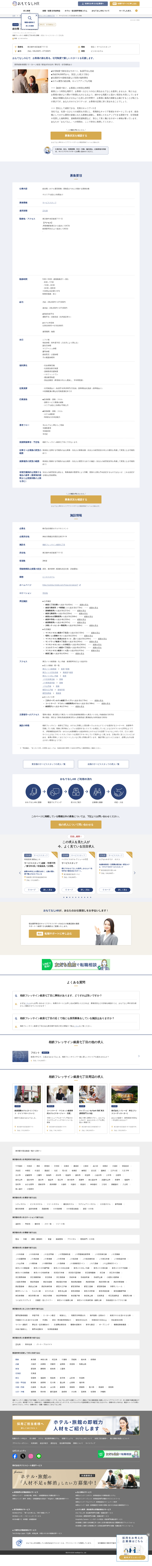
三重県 (62, 1369)
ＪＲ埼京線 (60, 1259)
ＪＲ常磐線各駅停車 (82, 1254)
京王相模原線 (35, 1277)
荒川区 (64, 1171)
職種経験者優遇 (120, 1325)
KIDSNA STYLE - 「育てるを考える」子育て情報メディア (31, 1513)
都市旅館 (118, 1204)
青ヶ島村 (18, 1189)
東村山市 (18, 1180)
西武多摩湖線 (119, 1282)
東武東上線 (88, 1296)
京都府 (52, 1364)
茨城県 (73, 1360)
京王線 (102, 1273)
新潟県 (33, 1383)
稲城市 (127, 1180)
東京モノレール (21, 1291)
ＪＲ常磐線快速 (64, 1254)
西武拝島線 (34, 1282)
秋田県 (81, 1378)
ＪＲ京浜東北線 (48, 679)
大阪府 (33, 1364)
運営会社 (54, 1443)
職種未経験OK (76, 1325)
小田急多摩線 (20, 1282)
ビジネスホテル (48, 577)
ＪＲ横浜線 (32, 1263)
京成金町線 (85, 1277)
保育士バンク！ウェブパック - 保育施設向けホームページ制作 (96, 1502)
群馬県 (93, 1360)
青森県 (52, 1378)
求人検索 (26, 11)
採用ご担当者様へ (101, 1438)
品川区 (95, 1166)
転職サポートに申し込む (125, 3)
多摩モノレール (116, 1286)
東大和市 (70, 1180)
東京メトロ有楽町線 (41, 1273)
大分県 (73, 1392)
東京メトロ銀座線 (49, 669)
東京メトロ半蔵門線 (41, 1268)
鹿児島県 (53, 1392)
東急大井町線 (89, 1291)
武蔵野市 (28, 1175)
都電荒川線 (127, 1296)
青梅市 (48, 1175)
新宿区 (47, 1166)
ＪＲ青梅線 (47, 1259)
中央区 (29, 1166)
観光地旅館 (19, 1209)
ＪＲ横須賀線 (46, 1263)
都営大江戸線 (47, 690)
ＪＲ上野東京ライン (110, 1263)
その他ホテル (105, 1204)
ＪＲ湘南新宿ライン (77, 1263)
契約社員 (28, 1344)
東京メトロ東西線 (22, 1273)
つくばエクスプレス (23, 1300)
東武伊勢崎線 (61, 1296)
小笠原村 (30, 1189)
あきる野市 (29, 1184)
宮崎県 (83, 1392)
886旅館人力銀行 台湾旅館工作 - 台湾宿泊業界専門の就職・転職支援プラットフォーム (104, 1526)
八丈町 (125, 1184)
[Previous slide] (20, 872)
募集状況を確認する (76, 135)
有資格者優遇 (52, 1329)
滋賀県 (62, 1364)
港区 (38, 1166)
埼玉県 (54, 1360)
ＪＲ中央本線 (33, 1254)
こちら (27, 1003)
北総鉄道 (100, 1296)
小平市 (108, 1175)
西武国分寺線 (61, 1282)
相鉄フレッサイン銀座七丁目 (46, 16)
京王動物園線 (90, 1273)
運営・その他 (88, 1209)
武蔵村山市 (106, 1180)
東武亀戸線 (75, 1296)
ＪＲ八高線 (93, 1263)
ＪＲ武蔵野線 (20, 1259)
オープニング (104, 1325)
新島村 (83, 1184)
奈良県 (72, 1364)
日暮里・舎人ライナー (44, 1300)
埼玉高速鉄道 (113, 1296)
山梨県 (72, 1383)
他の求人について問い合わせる (76, 824)
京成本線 (72, 1277)
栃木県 (83, 1360)
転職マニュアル (67, 1438)
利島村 (73, 1184)
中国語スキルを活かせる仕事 (26, 1320)
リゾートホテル (53, 1204)
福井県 (81, 1383)
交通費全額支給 (60, 1325)
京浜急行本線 (59, 1273)
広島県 (33, 1387)
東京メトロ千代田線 (120, 1268)
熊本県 (43, 1392)
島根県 (62, 1387)
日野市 (118, 1175)
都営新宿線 (101, 1286)
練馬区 (84, 1171)
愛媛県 (81, 1387)
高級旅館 (45, 1209)
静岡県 (43, 1369)
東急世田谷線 (104, 1291)
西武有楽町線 (46, 1286)
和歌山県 (82, 1364)
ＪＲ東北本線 (104, 1259)
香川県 (91, 1387)
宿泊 (17, 1239)
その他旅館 (57, 1209)
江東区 (85, 1166)
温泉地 (18, 1224)
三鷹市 (39, 1175)
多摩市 (117, 1180)
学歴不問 (35, 1315)
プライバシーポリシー (20, 1443)
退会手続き (44, 1443)
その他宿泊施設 (72, 1209)
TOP (13, 16)
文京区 (56, 1166)
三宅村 (104, 1184)
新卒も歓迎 (90, 1325)
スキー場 (47, 1224)
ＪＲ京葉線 (115, 1254)
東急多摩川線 (33, 1296)
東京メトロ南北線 (101, 1268)
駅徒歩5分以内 (47, 64)
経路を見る (84, 605)
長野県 (43, 1383)
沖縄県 (103, 1392)
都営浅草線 (46, 693)
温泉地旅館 (33, 1209)
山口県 (52, 1387)
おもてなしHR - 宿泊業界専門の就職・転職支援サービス (94, 1513)
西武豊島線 (19, 1286)
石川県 (52, 1383)
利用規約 (34, 1443)
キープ (31, 890)
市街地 (45, 593)
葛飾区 (103, 1171)
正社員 (45, 211)
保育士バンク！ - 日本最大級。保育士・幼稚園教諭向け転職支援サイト (36, 1495)
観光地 (37, 1224)
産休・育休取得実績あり (61, 1320)
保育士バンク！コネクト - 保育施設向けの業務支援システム (95, 1495)
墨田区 (76, 1166)
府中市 (58, 1175)
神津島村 (93, 1184)
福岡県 (33, 1392)
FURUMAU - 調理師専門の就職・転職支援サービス (92, 1516)
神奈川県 (43, 1360)
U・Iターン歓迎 (34, 64)
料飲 (25, 1239)
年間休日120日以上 (99, 1320)
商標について (78, 1443)
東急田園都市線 (120, 1291)
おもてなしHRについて (101, 11)
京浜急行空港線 (74, 1273)
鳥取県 (72, 1387)
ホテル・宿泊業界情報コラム (76, 11)
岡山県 (43, 1387)
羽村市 (18, 1184)
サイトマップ (90, 1443)
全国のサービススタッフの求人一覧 (103, 764)
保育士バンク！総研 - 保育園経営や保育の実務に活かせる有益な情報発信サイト (102, 1505)
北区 (56, 1171)
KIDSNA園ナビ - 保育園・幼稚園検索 (24, 1519)
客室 (49, 1239)
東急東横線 (19, 1296)
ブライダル (71, 1239)
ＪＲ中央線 (19, 1254)
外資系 (45, 1320)
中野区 (27, 1171)
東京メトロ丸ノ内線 (50, 676)
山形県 (72, 1378)
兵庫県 (43, 1364)
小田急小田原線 (113, 1277)
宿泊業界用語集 (65, 1443)
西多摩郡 (53, 1184)
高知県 (111, 1387)
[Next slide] (135, 872)
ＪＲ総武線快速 (88, 1259)
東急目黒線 (75, 1291)
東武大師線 (47, 1296)
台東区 (66, 1166)
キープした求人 (125, 11)
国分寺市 (30, 1180)
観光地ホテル (68, 1204)
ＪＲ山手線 (46, 686)
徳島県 (101, 1387)
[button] (63, 897)
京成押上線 (98, 1277)
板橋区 (74, 1171)
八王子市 (125, 1171)
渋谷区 (18, 1171)
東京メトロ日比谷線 (50, 672)
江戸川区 (114, 1171)
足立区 (93, 1171)
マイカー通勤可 (21, 1325)
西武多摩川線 (104, 1282)
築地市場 (61, 690)
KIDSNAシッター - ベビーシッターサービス (26, 1516)
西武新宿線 (90, 1282)
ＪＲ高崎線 (60, 1263)
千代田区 (18, 1166)
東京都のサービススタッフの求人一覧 (48, 764)
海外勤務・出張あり (97, 1315)
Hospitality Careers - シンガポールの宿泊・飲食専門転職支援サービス (99, 1519)
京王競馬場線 (20, 1277)
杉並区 (37, 1171)
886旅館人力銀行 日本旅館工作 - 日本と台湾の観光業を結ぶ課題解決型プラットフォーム (105, 1522)
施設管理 (59, 1239)
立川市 (18, 1175)
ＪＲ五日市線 (48, 1254)
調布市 (77, 1175)
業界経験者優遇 (20, 64)
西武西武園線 (76, 1282)
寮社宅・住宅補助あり (63, 64)
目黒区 (105, 1166)
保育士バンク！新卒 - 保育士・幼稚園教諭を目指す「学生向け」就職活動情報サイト (40, 1499)
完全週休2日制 (117, 1320)
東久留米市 (92, 1180)
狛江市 (60, 1180)
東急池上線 (62, 1291)
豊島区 (47, 1171)
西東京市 (41, 1184)
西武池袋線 (47, 1282)
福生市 (50, 1180)
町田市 (87, 1175)
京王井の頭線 (114, 1273)
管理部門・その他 (87, 1239)
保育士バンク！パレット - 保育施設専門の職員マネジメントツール (98, 1499)
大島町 (63, 1184)
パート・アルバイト (44, 1344)
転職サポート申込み (19, 1438)
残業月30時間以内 (78, 1315)
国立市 (40, 1180)
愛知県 (33, 1369)
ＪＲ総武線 (73, 1259)
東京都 (33, 1360)
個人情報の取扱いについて (119, 1438)
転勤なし (63, 1315)
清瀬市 (81, 1180)
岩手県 (62, 1378)
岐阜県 (52, 1369)
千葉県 (64, 1360)
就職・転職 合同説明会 (51, 11)
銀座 (63, 669)
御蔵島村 (114, 1184)
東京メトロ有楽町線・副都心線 (89, 1300)
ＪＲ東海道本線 (48, 683)
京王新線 (48, 1277)
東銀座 (65, 672)
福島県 (43, 1378)
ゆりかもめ (49, 1291)
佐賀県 (93, 1392)
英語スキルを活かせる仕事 (120, 1315)
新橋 (67, 669)
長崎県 (64, 1392)
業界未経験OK (37, 1329)
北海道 (33, 1373)
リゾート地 (60, 1224)
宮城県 (33, 1378)
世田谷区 (125, 1166)
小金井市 (98, 1175)
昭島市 (68, 1175)
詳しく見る (47, 890)
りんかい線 (36, 1291)
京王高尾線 (60, 1277)
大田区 (114, 1166)
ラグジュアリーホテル (87, 1204)
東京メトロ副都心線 (65, 1300)
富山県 (62, 1383)
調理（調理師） (37, 1239)
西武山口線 (32, 1286)
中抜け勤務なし (21, 1329)
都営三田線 (88, 1286)
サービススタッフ (49, 203)
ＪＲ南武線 (34, 1259)
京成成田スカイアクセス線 (116, 1300)
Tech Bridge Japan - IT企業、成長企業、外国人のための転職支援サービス (37, 1533)
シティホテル (20, 1204)
